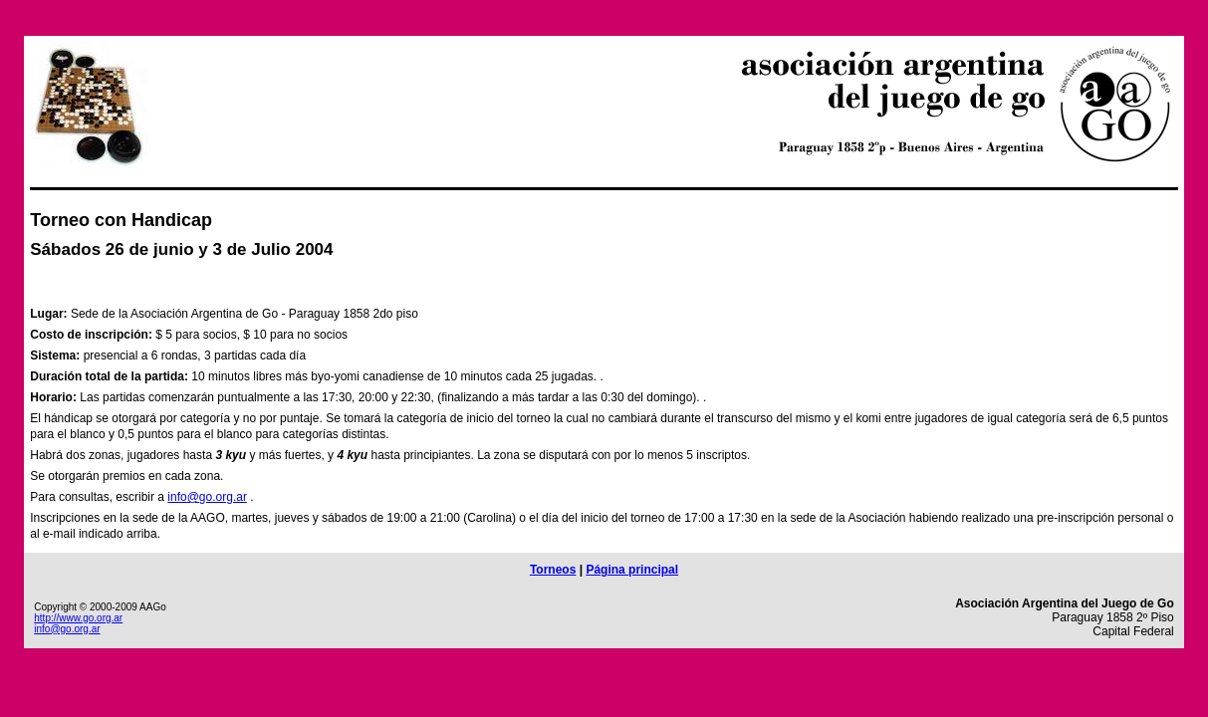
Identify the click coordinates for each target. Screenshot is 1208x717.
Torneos (553, 570)
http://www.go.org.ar (78, 617)
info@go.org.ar (207, 497)
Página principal (632, 570)
